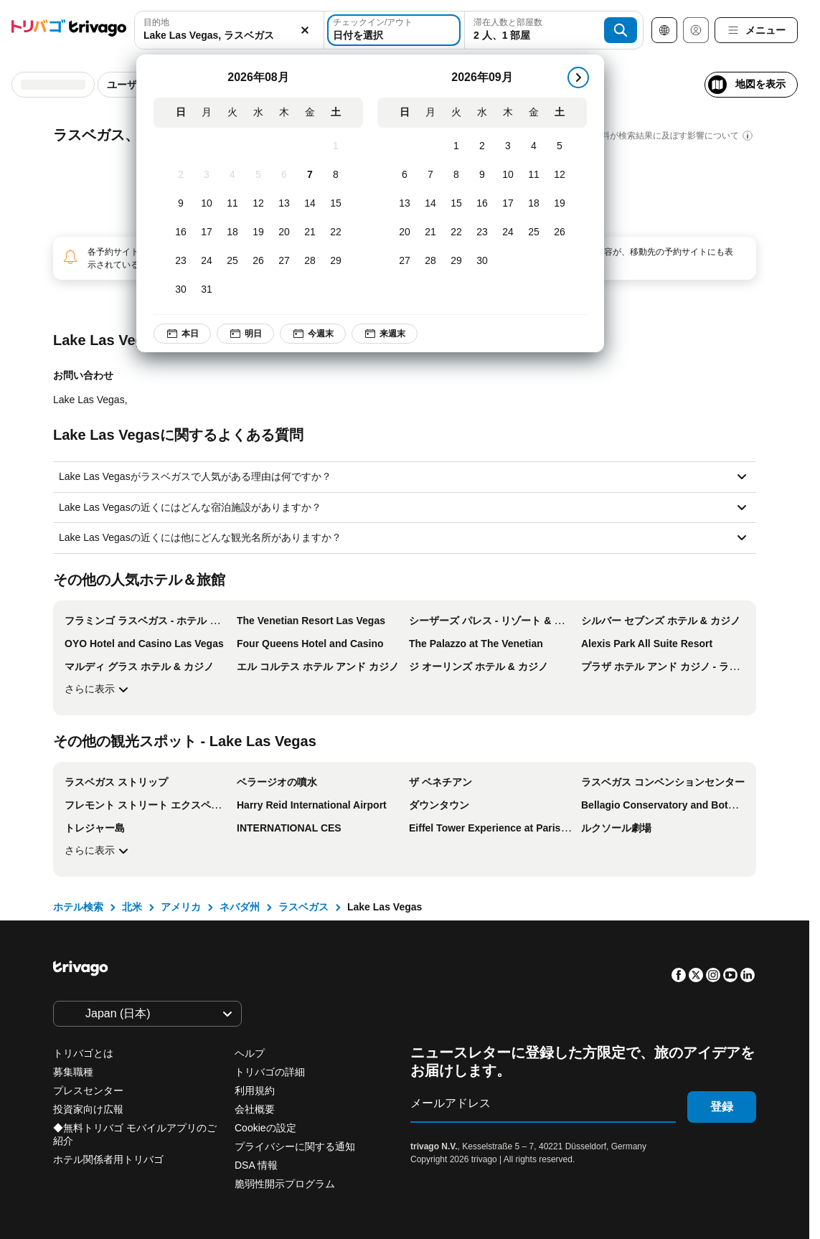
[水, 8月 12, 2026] (258, 204)
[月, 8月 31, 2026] (207, 290)
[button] (229, 30)
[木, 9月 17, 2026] (508, 204)
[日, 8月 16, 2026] (181, 232)
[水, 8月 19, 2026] (258, 232)
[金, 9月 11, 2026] (534, 175)
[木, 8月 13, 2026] (284, 204)
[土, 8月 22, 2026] (336, 232)
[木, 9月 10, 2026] (508, 175)
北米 (132, 907)
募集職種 (73, 1072)
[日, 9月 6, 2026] (405, 175)
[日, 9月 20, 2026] (405, 232)
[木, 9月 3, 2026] (508, 146)
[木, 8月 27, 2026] (284, 261)
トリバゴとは (83, 1053)
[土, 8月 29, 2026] (336, 261)
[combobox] (229, 30)
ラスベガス (303, 907)
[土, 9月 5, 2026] (559, 146)
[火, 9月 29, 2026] (456, 261)
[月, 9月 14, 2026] (430, 204)
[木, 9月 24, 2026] (508, 232)
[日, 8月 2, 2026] (181, 175)
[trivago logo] (68, 30)
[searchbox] (229, 35)
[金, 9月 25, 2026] (534, 232)
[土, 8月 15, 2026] (336, 204)
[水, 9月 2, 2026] (482, 146)
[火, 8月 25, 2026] (232, 261)
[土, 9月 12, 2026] (559, 175)
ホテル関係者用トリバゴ (108, 1159)
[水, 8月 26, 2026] (258, 261)
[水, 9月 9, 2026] (482, 175)
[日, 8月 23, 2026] (181, 261)
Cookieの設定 (266, 1128)
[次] (578, 77)
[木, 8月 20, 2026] (284, 232)
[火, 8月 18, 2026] (232, 232)
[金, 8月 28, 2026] (310, 261)
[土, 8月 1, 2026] (336, 146)
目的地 (156, 22)
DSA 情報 (256, 1165)
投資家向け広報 (88, 1109)
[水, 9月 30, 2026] (482, 261)
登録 (721, 1107)
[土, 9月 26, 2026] (559, 232)
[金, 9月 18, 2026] (534, 204)
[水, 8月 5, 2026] (258, 175)
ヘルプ (250, 1053)
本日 (182, 333)
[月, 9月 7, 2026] (430, 175)
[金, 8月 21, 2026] (310, 232)
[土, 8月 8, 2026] (336, 175)
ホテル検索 (78, 907)
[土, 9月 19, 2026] (559, 204)
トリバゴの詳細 (270, 1072)
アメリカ (181, 907)
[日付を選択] (393, 30)
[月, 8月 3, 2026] (207, 175)
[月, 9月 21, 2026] (430, 232)
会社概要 (255, 1109)
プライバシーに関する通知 (295, 1146)
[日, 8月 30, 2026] (181, 290)
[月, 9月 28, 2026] (430, 261)
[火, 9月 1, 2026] (456, 146)
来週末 (384, 333)
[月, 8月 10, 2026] (207, 204)
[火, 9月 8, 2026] (456, 175)
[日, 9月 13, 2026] (405, 204)
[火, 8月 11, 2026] (232, 204)
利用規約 (255, 1090)
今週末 (313, 333)
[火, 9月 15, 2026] (456, 204)
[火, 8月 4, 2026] (232, 175)
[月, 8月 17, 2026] (207, 232)
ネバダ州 (240, 907)
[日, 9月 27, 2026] (405, 261)
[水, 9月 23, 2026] (482, 232)
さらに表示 (98, 689)
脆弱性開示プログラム (285, 1183)
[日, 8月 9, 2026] (181, 204)
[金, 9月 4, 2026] (534, 146)
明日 (245, 333)
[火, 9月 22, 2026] (456, 232)
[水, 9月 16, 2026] (482, 204)
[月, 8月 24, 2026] (207, 261)
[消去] (305, 30)
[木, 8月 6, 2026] (284, 175)
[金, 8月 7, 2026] (310, 175)
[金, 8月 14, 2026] (310, 204)
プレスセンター (88, 1090)
